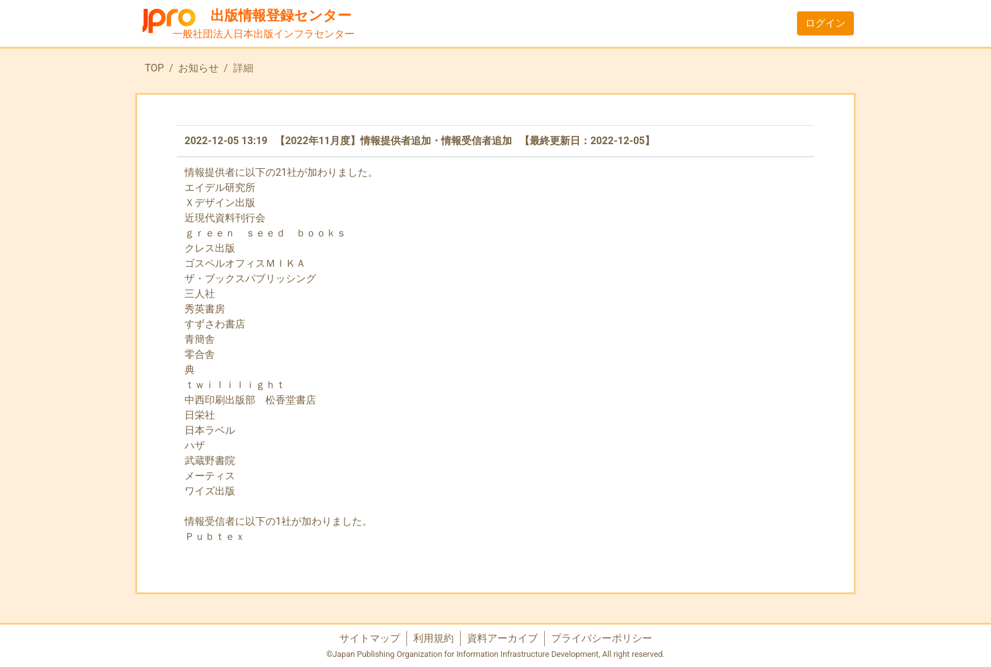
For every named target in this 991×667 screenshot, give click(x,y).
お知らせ (198, 68)
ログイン (825, 23)
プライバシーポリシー (601, 638)
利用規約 (433, 638)
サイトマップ (369, 638)
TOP (154, 68)
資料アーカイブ (502, 638)
